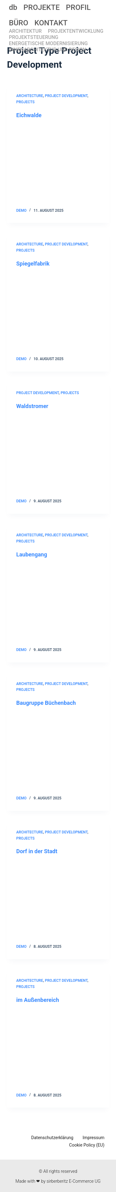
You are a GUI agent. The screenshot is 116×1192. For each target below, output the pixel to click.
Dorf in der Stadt (37, 851)
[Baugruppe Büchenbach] (58, 751)
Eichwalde (29, 115)
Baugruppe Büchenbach (46, 703)
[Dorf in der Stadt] (58, 899)
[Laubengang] (58, 602)
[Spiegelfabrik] (58, 311)
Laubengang (31, 554)
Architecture (29, 96)
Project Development (66, 96)
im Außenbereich (37, 1000)
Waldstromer (32, 406)
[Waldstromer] (58, 454)
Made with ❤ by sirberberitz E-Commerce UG (58, 1181)
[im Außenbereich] (58, 1048)
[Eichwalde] (58, 163)
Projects (25, 102)
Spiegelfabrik (33, 263)
